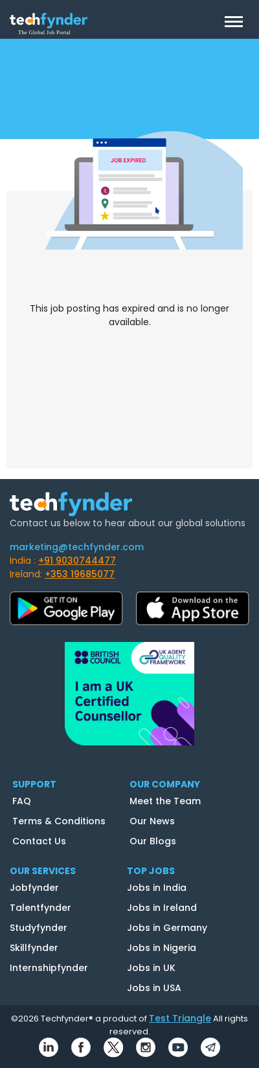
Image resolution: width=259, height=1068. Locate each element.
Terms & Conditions (59, 821)
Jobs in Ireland (162, 907)
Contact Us (39, 841)
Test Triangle (180, 1018)
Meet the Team (165, 801)
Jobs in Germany (167, 927)
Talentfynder (40, 907)
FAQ (21, 801)
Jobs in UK (151, 967)
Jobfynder (34, 887)
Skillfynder (34, 947)
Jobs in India (156, 887)
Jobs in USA (154, 987)
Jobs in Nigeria (161, 947)
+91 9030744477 (77, 560)
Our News (152, 821)
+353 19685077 (80, 574)
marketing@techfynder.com (77, 546)
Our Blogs (153, 841)
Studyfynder (38, 927)
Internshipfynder (49, 967)
